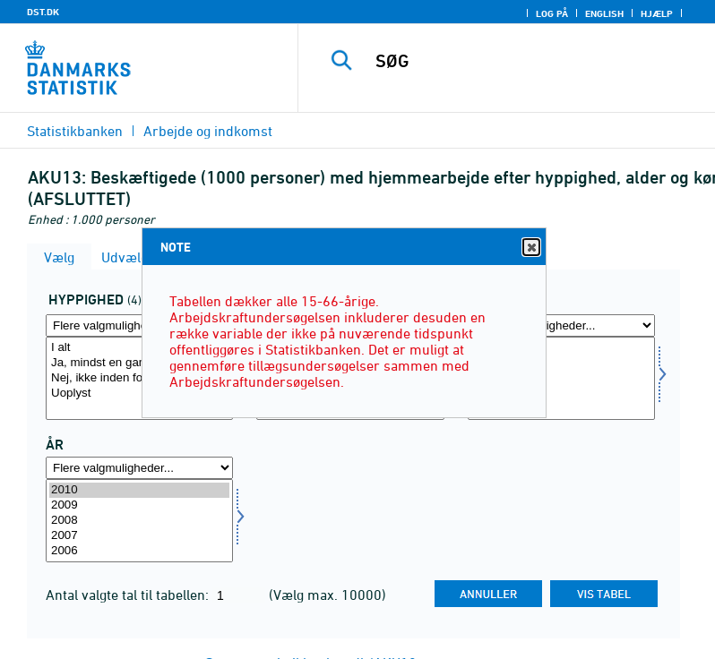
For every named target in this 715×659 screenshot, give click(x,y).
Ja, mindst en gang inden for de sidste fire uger (139, 363)
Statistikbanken (75, 131)
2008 (139, 520)
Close (530, 247)
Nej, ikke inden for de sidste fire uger (139, 378)
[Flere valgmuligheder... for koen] (561, 325)
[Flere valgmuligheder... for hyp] (139, 325)
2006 (139, 551)
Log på (552, 13)
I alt (139, 347)
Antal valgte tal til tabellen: (129, 594)
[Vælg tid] (139, 520)
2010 (139, 490)
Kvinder (561, 378)
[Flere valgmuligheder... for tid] (139, 468)
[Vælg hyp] (139, 378)
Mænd (561, 363)
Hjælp (657, 13)
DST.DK (43, 11)
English (604, 13)
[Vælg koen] (561, 378)
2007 (139, 535)
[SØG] (533, 61)
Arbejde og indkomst (207, 131)
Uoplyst (139, 393)
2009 (139, 505)
